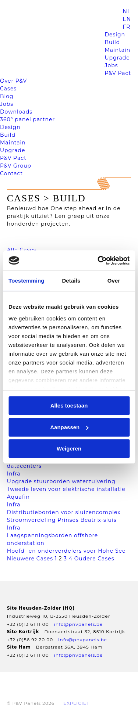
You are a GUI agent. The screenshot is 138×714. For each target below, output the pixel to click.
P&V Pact (118, 73)
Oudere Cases (94, 558)
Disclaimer (87, 682)
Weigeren (69, 448)
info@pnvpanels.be (78, 624)
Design (115, 34)
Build (112, 42)
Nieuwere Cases (30, 558)
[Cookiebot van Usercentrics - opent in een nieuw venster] (98, 260)
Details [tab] (71, 280)
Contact (11, 173)
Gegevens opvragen (36, 693)
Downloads (16, 111)
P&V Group (15, 165)
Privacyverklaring (34, 682)
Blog (7, 96)
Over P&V (13, 81)
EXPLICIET (76, 703)
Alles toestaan (69, 405)
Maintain (117, 50)
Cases (8, 88)
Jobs (111, 65)
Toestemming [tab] (26, 280)
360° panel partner (27, 119)
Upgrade (117, 57)
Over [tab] (113, 280)
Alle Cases (21, 250)
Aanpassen (69, 427)
